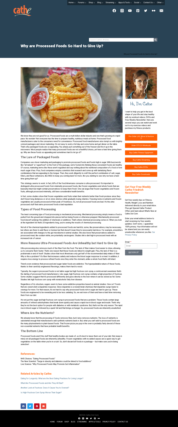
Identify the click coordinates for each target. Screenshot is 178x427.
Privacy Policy (109, 422)
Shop (66, 422)
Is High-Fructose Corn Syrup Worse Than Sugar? (41, 392)
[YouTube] (129, 10)
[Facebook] (114, 10)
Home (52, 422)
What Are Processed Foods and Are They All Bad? (42, 383)
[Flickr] (153, 10)
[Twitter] (145, 10)
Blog (73, 422)
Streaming (82, 422)
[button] (23, 406)
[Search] (155, 40)
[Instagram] (122, 10)
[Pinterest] (137, 10)
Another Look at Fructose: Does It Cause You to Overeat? (45, 387)
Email (127, 242)
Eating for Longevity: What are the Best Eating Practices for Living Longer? (52, 378)
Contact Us (123, 422)
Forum (60, 422)
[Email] (161, 10)
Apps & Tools (95, 422)
